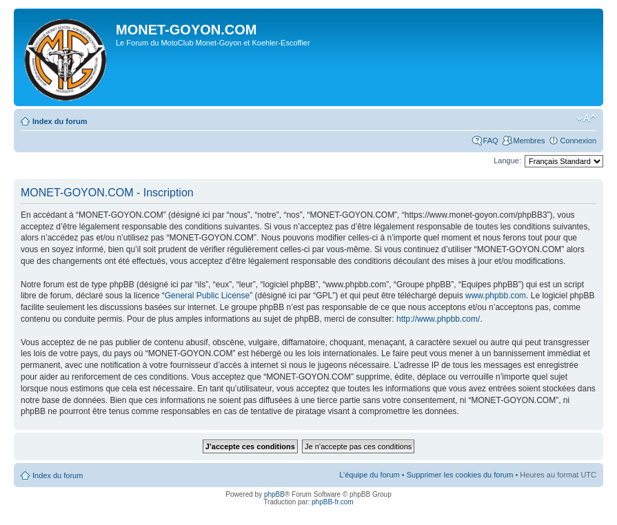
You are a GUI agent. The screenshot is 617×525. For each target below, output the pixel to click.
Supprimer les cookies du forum (460, 475)
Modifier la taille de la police (586, 118)
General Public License (207, 295)
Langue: (507, 160)
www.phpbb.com (495, 295)
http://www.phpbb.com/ (438, 319)
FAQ (490, 140)
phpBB (274, 494)
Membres (529, 140)
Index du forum (59, 121)
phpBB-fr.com (333, 502)
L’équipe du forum (369, 475)
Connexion (578, 140)
